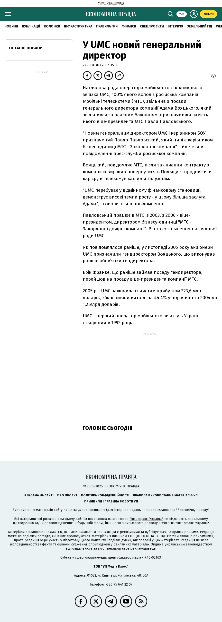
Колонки (52, 26)
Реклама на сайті (39, 495)
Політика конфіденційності (105, 495)
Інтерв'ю (175, 26)
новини (11, 26)
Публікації (31, 26)
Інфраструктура (78, 26)
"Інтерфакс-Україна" (146, 519)
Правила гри (107, 26)
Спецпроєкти (152, 26)
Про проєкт (67, 495)
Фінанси (128, 26)
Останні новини (26, 48)
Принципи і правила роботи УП (111, 501)
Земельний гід (199, 26)
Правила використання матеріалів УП (165, 495)
